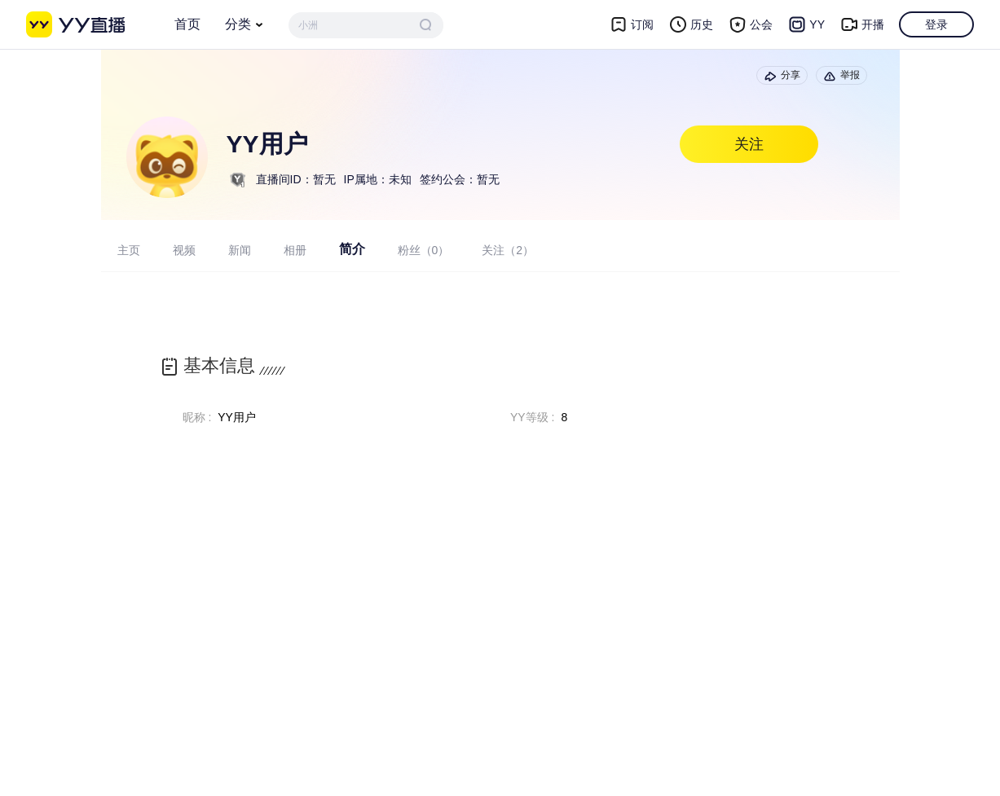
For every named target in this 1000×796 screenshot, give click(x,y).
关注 (749, 144)
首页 (187, 24)
